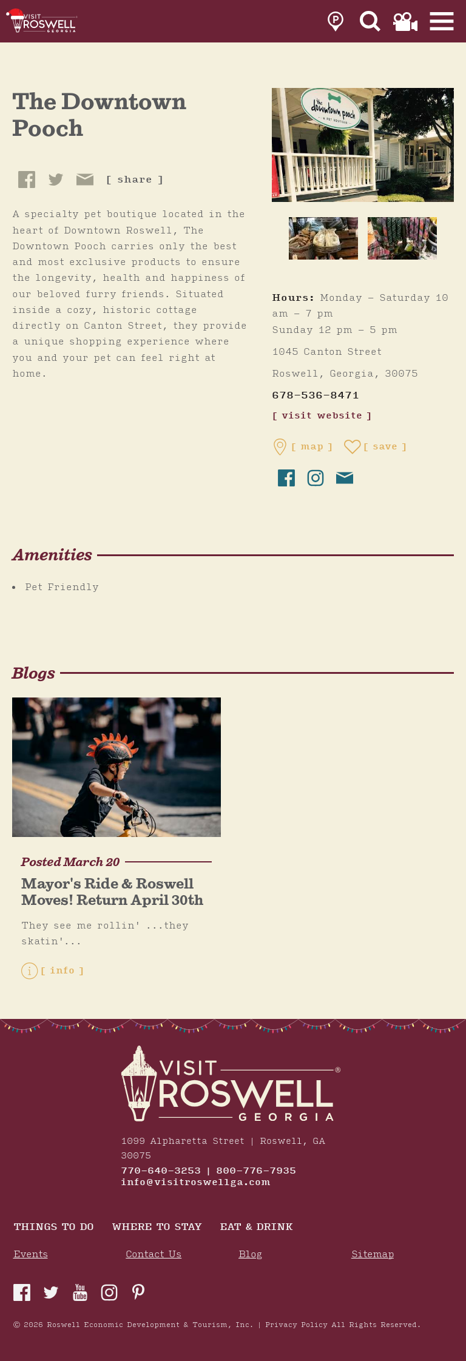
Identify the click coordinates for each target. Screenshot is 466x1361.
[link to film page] (405, 22)
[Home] (45, 21)
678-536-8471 (315, 396)
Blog (250, 1254)
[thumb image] (323, 238)
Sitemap (372, 1254)
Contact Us (153, 1254)
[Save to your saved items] (375, 447)
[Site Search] (370, 21)
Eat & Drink (256, 1227)
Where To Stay (156, 1227)
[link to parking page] (335, 22)
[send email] (344, 477)
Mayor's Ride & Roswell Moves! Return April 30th (112, 892)
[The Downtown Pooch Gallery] (363, 144)
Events (30, 1254)
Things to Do (53, 1227)
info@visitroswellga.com (196, 1182)
